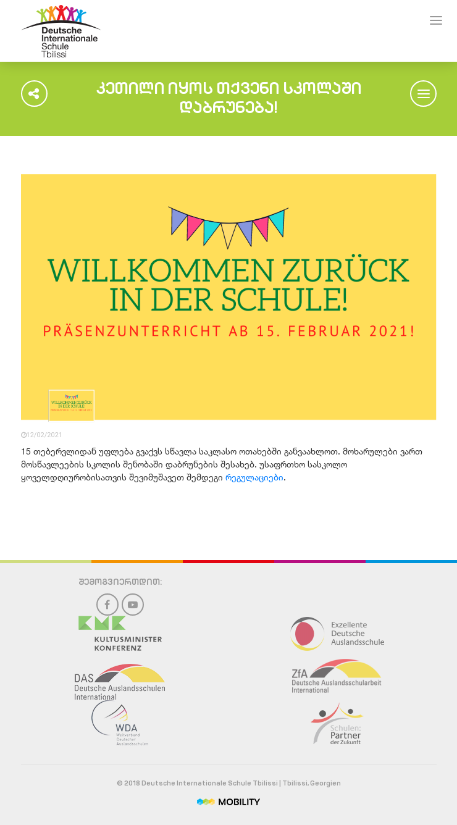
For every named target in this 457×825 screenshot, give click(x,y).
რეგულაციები (254, 477)
